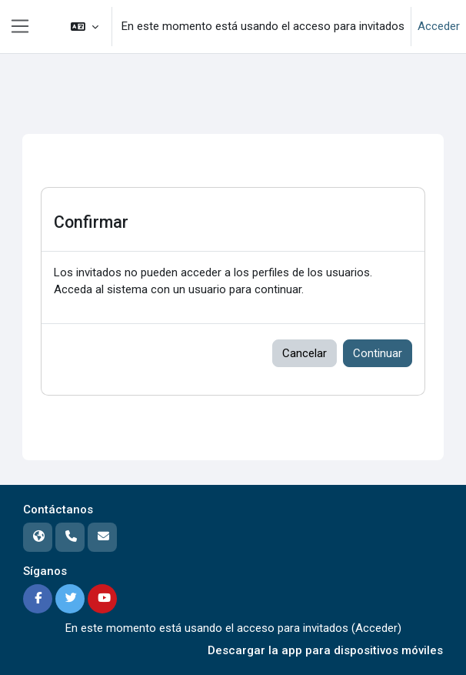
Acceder (439, 26)
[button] (84, 26)
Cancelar (304, 353)
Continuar (377, 353)
